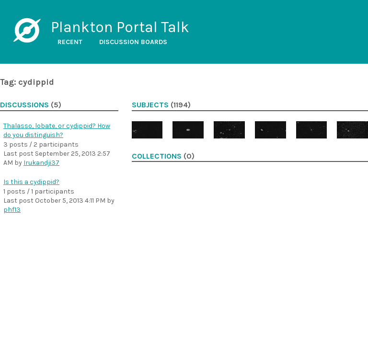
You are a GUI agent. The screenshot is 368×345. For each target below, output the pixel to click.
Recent (70, 42)
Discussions (24, 105)
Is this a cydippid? (31, 182)
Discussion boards (133, 42)
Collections (157, 156)
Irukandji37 (41, 163)
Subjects (150, 105)
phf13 (12, 210)
